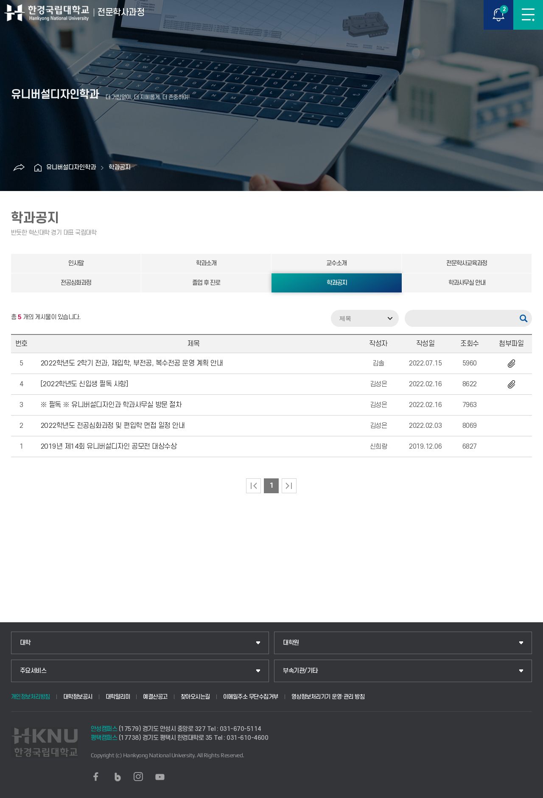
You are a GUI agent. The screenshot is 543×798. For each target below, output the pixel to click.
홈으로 (37, 167)
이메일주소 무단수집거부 (250, 697)
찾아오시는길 (195, 697)
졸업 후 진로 (206, 283)
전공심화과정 (76, 283)
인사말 (76, 263)
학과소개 (206, 263)
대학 (25, 642)
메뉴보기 (528, 15)
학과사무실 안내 (466, 283)
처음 (253, 485)
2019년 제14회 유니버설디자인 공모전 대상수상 (108, 446)
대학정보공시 (77, 697)
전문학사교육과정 (466, 263)
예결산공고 (155, 697)
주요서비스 (33, 670)
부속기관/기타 (300, 670)
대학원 (291, 642)
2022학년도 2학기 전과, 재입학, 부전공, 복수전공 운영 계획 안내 (131, 363)
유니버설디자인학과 (71, 167)
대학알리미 (118, 697)
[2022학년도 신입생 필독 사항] (84, 384)
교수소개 (336, 263)
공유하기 (18, 167)
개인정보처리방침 (30, 697)
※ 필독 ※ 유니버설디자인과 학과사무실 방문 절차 (111, 405)
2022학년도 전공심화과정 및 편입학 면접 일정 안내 (112, 426)
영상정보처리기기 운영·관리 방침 (328, 697)
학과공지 (120, 167)
